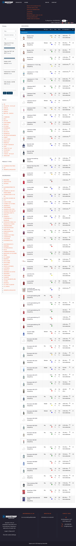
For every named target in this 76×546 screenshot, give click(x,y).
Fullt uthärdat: (9, 83)
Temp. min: (8, 44)
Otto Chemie (7, 139)
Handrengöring (8, 226)
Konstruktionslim (8, 228)
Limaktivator (7, 182)
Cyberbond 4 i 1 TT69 (32, 79)
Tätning (6, 281)
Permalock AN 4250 (32, 425)
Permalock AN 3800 (32, 404)
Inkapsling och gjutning (10, 253)
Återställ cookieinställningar (9, 535)
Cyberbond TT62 (31, 137)
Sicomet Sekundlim (9, 145)
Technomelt (7, 150)
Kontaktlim (7, 229)
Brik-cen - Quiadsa (8, 113)
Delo (5, 119)
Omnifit (6, 137)
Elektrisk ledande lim (9, 198)
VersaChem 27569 (31, 490)
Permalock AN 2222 (32, 353)
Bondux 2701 (30, 50)
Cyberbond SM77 (31, 86)
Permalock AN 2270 (32, 375)
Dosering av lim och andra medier (9, 192)
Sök (5, 93)
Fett (5, 200)
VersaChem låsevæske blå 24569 (33, 498)
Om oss (47, 2)
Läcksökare (7, 239)
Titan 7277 (30, 476)
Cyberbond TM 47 (31, 101)
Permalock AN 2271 (32, 382)
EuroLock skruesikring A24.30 (32, 159)
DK (63, 23)
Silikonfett (7, 264)
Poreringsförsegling (9, 251)
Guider (26, 2)
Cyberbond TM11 (31, 108)
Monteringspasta (8, 244)
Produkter (19, 2)
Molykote (6, 132)
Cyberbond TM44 (31, 115)
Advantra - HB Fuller (9, 106)
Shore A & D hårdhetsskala (33, 9)
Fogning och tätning (9, 204)
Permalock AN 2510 (32, 397)
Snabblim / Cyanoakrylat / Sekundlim (8, 218)
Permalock (7, 141)
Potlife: (8, 62)
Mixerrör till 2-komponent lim (34, 6)
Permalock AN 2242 (32, 360)
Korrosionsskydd (8, 231)
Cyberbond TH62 (31, 93)
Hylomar (6, 126)
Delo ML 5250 (30, 144)
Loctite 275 (30, 252)
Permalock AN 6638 (32, 454)
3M (4, 104)
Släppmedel (7, 268)
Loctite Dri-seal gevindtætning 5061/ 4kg (33, 289)
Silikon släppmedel (9, 266)
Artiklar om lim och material (33, 19)
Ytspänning (29, 11)
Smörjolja (6, 270)
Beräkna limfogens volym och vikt (35, 15)
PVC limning (7, 257)
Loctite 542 (30, 267)
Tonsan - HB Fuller (9, 154)
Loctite (6, 130)
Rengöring (6, 180)
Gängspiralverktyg (9, 213)
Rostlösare (7, 261)
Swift (5, 146)
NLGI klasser (29, 13)
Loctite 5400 (30, 259)
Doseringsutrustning (9, 166)
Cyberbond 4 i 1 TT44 (32, 72)
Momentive (7, 134)
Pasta (5, 250)
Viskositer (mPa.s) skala (32, 8)
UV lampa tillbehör (9, 285)
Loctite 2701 (30, 238)
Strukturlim (7, 275)
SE (66, 23)
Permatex (6, 143)
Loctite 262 (30, 223)
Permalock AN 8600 (32, 461)
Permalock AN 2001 (32, 346)
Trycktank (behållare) (10, 279)
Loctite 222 (30, 173)
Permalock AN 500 (31, 433)
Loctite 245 (30, 209)
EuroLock (6, 124)
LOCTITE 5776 (30, 274)
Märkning (6, 246)
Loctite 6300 (30, 281)
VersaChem (7, 156)
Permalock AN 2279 (32, 389)
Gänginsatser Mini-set (10, 211)
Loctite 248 (30, 216)
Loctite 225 (30, 180)
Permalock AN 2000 (32, 339)
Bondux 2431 (30, 43)
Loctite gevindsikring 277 (33, 317)
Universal (6, 283)
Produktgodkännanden (32, 17)
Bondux (6, 112)
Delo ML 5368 (30, 151)
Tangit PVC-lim (8, 148)
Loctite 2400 (30, 187)
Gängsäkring (7, 207)
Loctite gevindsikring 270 (33, 303)
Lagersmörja (7, 237)
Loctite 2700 (30, 231)
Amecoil (6, 108)
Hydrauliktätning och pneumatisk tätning (10, 223)
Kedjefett (6, 233)
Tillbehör (6, 277)
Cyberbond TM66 (31, 129)
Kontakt (54, 2)
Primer (5, 255)
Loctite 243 (30, 202)
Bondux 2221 (30, 36)
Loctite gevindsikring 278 (33, 324)
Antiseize (6, 183)
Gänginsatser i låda (9, 209)
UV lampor (6, 286)
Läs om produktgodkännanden (28, 517)
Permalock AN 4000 (32, 411)
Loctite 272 (30, 245)
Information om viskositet (47, 517)
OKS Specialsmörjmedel (10, 135)
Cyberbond (7, 117)
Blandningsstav (8, 240)
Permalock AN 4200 (32, 418)
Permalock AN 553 (31, 447)
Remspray (6, 259)
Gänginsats (7, 206)
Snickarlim (6, 274)
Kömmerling (7, 128)
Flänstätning (7, 202)
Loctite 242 (30, 195)
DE (69, 23)
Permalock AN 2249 (32, 368)
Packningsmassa (8, 248)
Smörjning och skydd (9, 272)
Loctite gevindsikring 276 (33, 310)
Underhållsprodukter (9, 170)
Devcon (6, 121)
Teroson (6, 152)
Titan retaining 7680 (32, 483)
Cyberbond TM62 (31, 122)
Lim (4, 168)
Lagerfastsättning (9, 235)
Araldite (6, 110)
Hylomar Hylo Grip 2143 (33, 166)
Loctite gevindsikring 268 (33, 296)
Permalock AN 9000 (32, 469)
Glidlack (6, 215)
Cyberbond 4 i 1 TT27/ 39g (33, 65)
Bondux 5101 (30, 57)
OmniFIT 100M (30, 332)
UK (72, 23)
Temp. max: (9, 52)
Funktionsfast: (9, 73)
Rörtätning (7, 263)
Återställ (10, 93)
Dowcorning (7, 123)
